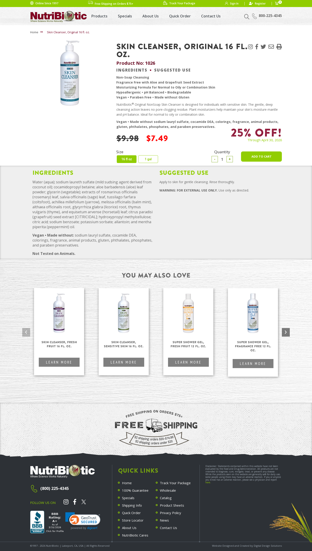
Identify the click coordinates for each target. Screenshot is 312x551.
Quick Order (180, 16)
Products (99, 16)
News (164, 520)
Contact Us (211, 16)
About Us (150, 16)
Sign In (234, 3)
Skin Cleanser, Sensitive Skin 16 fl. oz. (124, 344)
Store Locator (133, 520)
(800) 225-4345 (54, 488)
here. (208, 482)
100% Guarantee (135, 490)
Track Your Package (175, 483)
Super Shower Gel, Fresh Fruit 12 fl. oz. (188, 344)
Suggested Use (172, 70)
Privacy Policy (170, 512)
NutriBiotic (52, 545)
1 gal (148, 159)
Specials (125, 16)
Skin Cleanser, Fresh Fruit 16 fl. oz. (59, 344)
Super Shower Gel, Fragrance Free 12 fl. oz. (253, 346)
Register (260, 3)
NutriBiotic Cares (135, 535)
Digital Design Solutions (268, 545)
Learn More (59, 362)
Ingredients (131, 70)
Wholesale (168, 490)
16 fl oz (126, 159)
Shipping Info (132, 505)
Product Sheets (172, 505)
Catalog (166, 498)
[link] (83, 521)
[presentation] (26, 332)
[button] (279, 46)
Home (34, 32)
